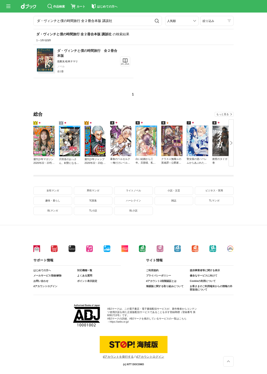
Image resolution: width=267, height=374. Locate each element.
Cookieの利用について (203, 281)
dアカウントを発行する (118, 356)
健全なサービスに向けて (203, 275)
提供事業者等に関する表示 (205, 270)
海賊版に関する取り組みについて (165, 286)
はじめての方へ (42, 270)
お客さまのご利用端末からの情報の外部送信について (211, 288)
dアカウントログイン (45, 286)
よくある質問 (84, 275)
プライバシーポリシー (158, 275)
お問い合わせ (40, 281)
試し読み (125, 64)
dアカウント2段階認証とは (161, 281)
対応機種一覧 (84, 270)
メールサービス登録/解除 (47, 275)
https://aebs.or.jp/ (119, 321)
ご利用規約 (152, 270)
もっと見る (222, 114)
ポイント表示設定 (87, 281)
